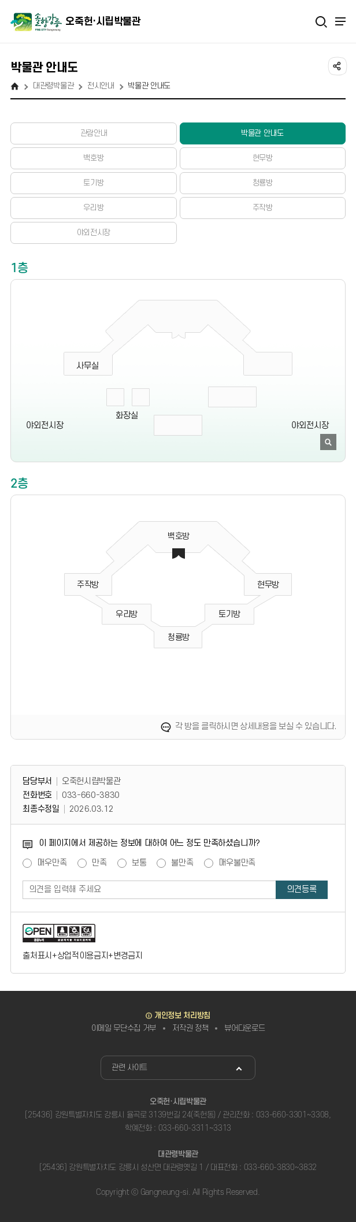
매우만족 (51, 863)
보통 (139, 863)
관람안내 (93, 133)
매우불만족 (236, 863)
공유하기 (336, 65)
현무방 (263, 158)
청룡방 (263, 183)
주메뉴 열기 (340, 21)
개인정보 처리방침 (182, 1015)
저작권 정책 (190, 1028)
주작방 (263, 207)
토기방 (93, 183)
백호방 (93, 158)
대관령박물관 (53, 85)
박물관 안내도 (262, 133)
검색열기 (321, 21)
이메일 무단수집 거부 (123, 1028)
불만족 (182, 863)
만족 (99, 863)
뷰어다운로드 (244, 1028)
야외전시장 (93, 232)
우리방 (93, 207)
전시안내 (100, 85)
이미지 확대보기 (328, 442)
